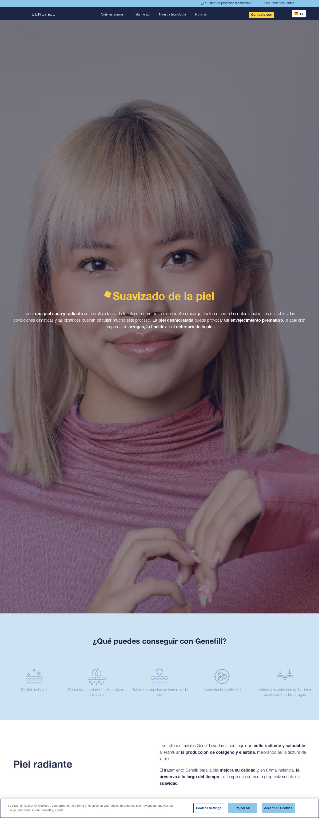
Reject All (243, 808)
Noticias (201, 14)
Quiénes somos (112, 14)
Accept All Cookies (278, 808)
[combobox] (299, 13)
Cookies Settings (208, 808)
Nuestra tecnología (172, 14)
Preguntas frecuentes (279, 3)
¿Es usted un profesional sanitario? (226, 3)
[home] (45, 14)
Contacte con (261, 15)
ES (299, 13)
